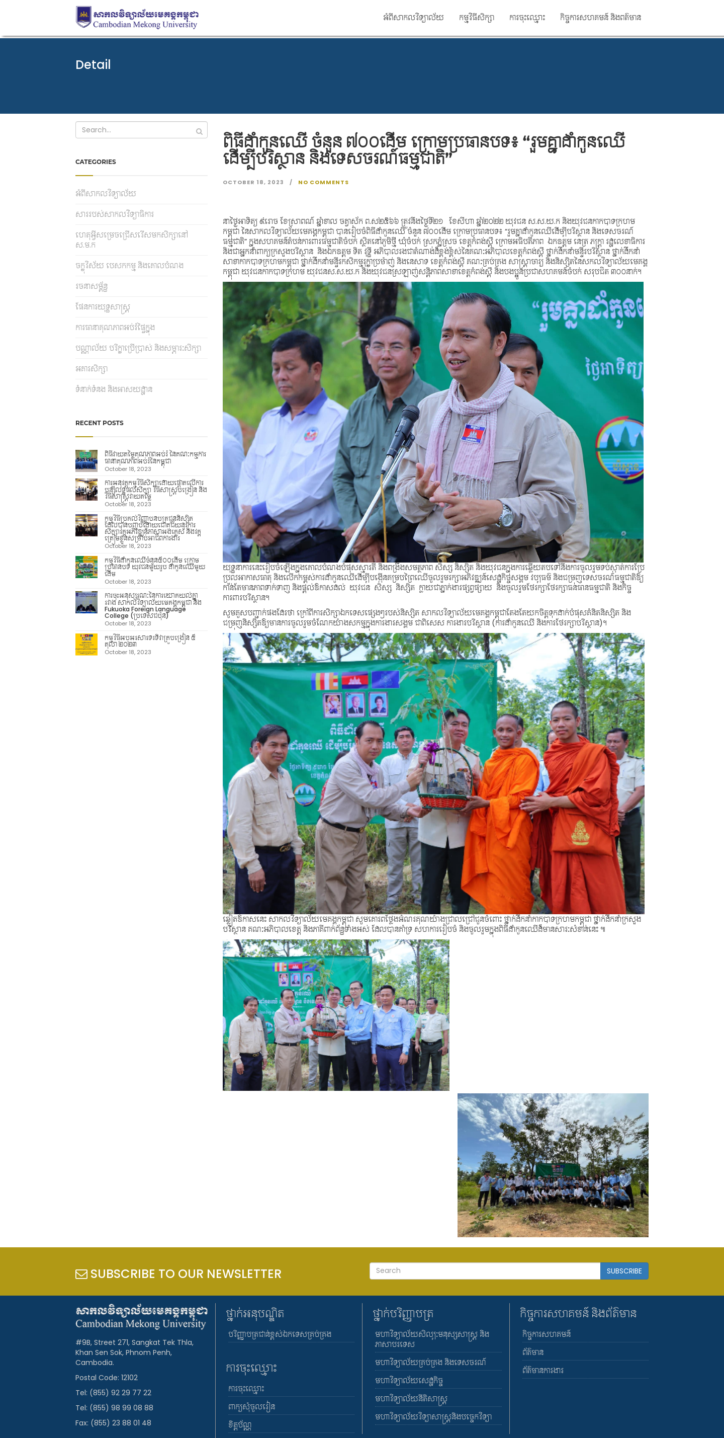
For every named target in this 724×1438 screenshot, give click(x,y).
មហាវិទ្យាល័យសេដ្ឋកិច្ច (409, 1381)
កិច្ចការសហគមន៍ (546, 1334)
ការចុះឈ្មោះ (527, 17)
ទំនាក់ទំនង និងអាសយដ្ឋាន (113, 389)
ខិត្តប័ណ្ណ (240, 1425)
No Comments (323, 182)
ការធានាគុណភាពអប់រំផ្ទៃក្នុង (115, 328)
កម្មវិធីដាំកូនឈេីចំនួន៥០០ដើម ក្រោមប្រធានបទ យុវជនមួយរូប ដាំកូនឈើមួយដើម (155, 567)
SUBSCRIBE (624, 1271)
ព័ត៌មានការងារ (543, 1371)
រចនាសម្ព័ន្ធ (91, 286)
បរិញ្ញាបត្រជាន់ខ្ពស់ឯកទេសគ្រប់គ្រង (279, 1334)
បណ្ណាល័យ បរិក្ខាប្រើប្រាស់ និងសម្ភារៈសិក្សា (138, 348)
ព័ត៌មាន (533, 1352)
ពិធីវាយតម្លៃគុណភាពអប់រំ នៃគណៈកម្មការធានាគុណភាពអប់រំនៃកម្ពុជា (155, 457)
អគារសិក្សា (91, 369)
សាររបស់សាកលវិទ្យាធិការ (114, 214)
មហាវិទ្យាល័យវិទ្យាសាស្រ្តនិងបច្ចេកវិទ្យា (433, 1417)
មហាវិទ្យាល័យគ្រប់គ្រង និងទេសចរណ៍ (430, 1362)
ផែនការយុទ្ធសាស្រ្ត (102, 307)
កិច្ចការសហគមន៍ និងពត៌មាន (600, 17)
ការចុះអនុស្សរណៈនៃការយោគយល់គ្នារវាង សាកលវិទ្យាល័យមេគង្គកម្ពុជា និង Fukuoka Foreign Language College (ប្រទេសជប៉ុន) (153, 605)
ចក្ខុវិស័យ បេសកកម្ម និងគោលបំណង (129, 266)
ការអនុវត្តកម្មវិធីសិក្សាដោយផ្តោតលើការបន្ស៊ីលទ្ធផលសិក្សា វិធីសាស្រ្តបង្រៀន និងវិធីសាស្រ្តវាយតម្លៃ (156, 489)
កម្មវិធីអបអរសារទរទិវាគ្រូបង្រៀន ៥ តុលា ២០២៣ (150, 641)
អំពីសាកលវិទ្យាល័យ (413, 17)
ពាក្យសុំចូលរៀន (251, 1407)
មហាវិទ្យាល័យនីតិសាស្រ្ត (411, 1399)
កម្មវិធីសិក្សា (476, 17)
